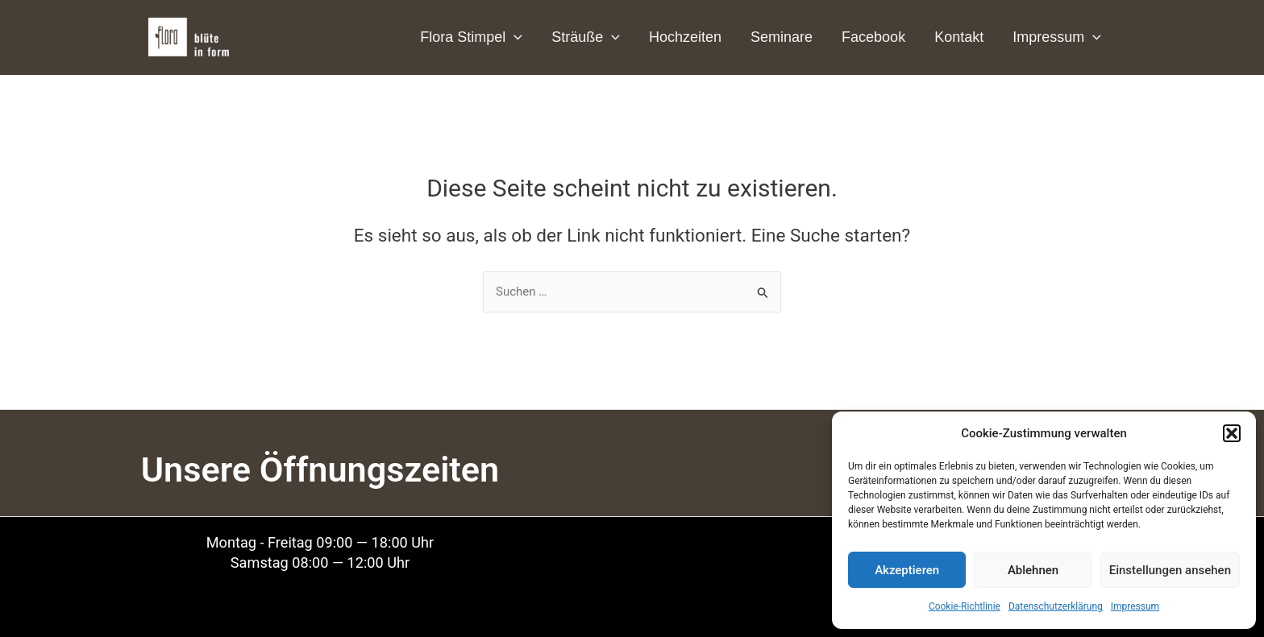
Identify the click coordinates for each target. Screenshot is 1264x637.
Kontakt (958, 37)
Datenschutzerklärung (1055, 606)
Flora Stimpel (471, 37)
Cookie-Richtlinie (964, 606)
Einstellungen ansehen (1170, 570)
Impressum (1135, 606)
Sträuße (585, 37)
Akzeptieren (907, 570)
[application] (513, 37)
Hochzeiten (685, 37)
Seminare (781, 37)
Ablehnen (1033, 570)
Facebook (873, 37)
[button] (1232, 433)
